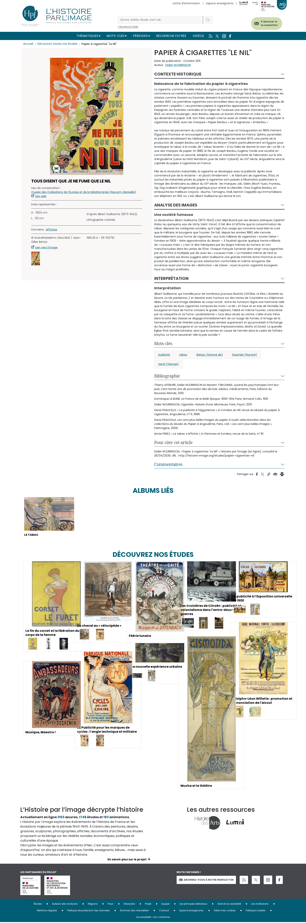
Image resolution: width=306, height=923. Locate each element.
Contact (164, 911)
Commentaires (168, 464)
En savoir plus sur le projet (127, 860)
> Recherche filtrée (127, 26)
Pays (110, 904)
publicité (164, 355)
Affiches (51, 229)
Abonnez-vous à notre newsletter (206, 880)
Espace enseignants (219, 3)
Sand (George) (168, 364)
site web (40, 196)
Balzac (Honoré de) (210, 355)
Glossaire (129, 904)
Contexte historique (177, 74)
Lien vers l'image (46, 247)
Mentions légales (47, 911)
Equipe (165, 904)
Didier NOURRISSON (178, 65)
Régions (93, 904)
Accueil (28, 44)
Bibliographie (167, 376)
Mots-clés (116, 36)
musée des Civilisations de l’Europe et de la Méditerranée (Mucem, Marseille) (83, 192)
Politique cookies (255, 911)
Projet (148, 904)
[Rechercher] (160, 20)
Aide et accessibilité (229, 904)
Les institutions (260, 904)
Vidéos (198, 36)
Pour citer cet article (173, 442)
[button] (35, 259)
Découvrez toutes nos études (57, 44)
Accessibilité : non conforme (153, 917)
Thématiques (87, 36)
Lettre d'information (186, 3)
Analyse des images (175, 205)
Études (38, 904)
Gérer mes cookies (225, 911)
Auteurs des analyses (65, 904)
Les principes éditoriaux (193, 904)
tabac (183, 355)
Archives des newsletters (134, 911)
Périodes (140, 36)
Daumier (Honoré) (244, 355)
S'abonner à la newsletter (267, 23)
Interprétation (171, 278)
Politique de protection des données (88, 911)
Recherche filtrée (171, 36)
